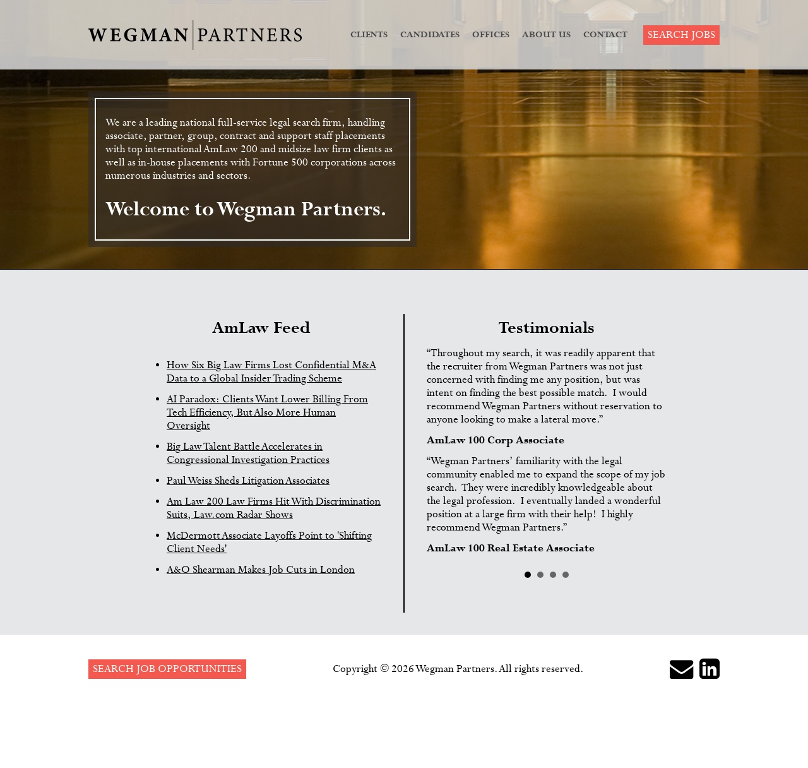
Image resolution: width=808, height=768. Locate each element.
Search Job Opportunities (167, 669)
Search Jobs (681, 35)
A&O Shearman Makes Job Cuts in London (261, 570)
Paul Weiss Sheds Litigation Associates (248, 481)
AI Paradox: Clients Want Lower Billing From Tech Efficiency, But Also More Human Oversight (267, 413)
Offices (490, 34)
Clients (369, 34)
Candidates (430, 34)
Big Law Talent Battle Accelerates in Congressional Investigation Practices (248, 453)
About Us (546, 34)
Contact (605, 34)
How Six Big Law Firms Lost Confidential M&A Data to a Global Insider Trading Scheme (271, 372)
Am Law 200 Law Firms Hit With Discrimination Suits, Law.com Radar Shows (274, 508)
